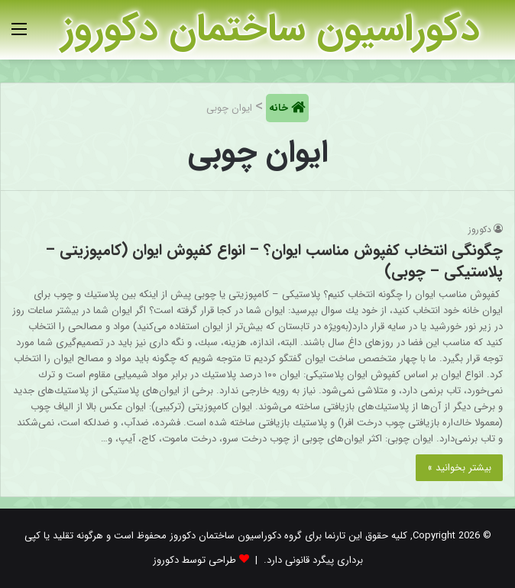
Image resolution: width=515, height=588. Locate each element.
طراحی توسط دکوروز (194, 560)
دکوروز (479, 229)
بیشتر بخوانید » (459, 468)
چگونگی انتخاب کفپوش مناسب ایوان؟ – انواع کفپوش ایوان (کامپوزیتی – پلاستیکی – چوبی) (274, 260)
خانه (280, 108)
